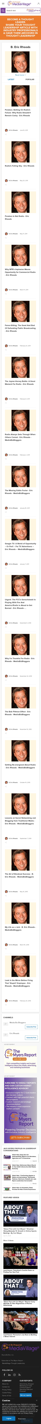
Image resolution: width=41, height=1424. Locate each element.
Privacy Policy (6, 1390)
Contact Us (6, 1387)
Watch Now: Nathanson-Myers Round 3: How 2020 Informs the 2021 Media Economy (24, 1167)
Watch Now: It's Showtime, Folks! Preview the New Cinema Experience (24, 1188)
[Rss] (19, 1374)
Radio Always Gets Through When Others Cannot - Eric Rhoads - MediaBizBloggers (20, 437)
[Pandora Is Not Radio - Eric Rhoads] (20, 202)
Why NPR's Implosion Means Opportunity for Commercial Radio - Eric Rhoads (20, 272)
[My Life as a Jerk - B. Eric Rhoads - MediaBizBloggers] (20, 913)
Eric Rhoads (14, 1033)
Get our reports (25, 1395)
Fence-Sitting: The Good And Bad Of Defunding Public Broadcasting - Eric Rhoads (20, 328)
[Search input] (12, 11)
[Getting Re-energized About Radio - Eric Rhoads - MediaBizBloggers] (20, 751)
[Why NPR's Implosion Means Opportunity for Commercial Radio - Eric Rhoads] (20, 256)
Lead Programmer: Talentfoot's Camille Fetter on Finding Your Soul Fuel (18, 1271)
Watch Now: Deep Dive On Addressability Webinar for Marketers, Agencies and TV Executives (24, 1156)
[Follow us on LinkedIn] (9, 1374)
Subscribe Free (31, 1027)
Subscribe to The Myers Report (12, 1361)
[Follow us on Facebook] (4, 1374)
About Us (5, 1384)
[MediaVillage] (20, 3)
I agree (8, 1418)
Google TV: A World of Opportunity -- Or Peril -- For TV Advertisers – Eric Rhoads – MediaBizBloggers (20, 546)
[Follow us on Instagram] (14, 1374)
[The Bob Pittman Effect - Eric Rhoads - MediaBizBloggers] (20, 698)
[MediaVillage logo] (20, 1347)
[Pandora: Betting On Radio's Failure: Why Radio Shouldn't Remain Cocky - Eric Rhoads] (20, 96)
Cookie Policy (6, 1393)
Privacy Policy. (28, 1413)
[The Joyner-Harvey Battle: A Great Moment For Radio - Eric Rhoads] (20, 368)
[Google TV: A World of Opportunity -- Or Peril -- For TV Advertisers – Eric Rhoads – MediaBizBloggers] (20, 530)
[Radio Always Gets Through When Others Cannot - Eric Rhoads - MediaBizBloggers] (20, 421)
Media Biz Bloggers (18, 1022)
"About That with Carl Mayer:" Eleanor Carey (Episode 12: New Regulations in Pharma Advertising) (19, 1303)
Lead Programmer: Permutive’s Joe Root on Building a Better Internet (20, 1335)
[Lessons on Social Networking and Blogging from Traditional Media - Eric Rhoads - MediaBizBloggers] (20, 804)
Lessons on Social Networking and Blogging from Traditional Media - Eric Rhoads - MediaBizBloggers (20, 821)
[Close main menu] (37, 1401)
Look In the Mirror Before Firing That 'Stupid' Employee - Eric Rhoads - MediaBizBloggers (19, 983)
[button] (38, 3)
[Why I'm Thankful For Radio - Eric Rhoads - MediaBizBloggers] (20, 645)
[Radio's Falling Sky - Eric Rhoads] (20, 152)
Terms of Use (6, 1396)
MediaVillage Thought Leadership (13, 1363)
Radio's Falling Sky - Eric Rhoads (19, 166)
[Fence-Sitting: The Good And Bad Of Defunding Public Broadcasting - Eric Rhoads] (20, 312)
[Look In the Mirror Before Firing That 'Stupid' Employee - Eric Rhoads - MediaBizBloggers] (20, 967)
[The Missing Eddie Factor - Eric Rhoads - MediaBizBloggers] (20, 477)
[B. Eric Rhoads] (11, 130)
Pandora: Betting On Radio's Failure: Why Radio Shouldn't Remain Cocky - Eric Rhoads (18, 113)
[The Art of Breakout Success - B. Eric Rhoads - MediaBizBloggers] (20, 860)
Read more (22, 1419)
